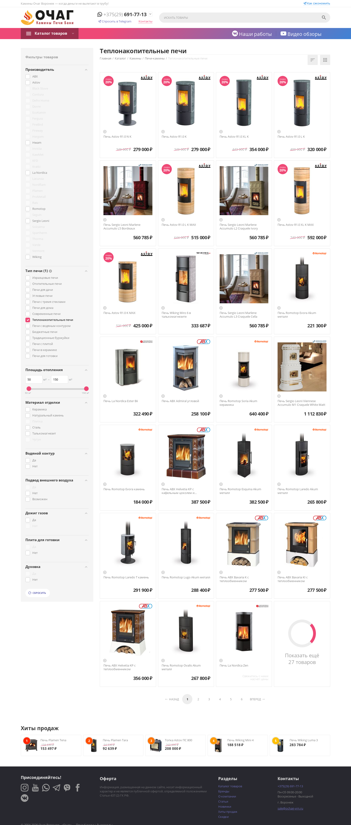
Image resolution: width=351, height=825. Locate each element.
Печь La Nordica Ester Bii (120, 401)
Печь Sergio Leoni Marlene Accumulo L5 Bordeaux (121, 226)
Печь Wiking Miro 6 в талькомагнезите (176, 314)
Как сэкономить (316, 3)
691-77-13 (122, 14)
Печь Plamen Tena (53, 740)
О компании (227, 796)
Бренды (223, 791)
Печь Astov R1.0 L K (291, 137)
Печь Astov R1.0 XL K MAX (296, 225)
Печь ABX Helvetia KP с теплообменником (119, 667)
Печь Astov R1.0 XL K (234, 137)
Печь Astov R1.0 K (174, 137)
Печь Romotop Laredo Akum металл (298, 491)
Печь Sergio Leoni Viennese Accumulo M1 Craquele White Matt (301, 402)
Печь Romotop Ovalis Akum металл (181, 667)
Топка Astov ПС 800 (178, 740)
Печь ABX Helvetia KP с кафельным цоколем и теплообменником (178, 491)
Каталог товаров (51, 33)
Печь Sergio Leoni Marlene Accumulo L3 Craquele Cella (238, 314)
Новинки (224, 806)
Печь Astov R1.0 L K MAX (179, 225)
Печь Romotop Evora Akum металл (297, 314)
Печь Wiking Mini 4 (240, 740)
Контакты (145, 21)
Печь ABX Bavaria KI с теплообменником (293, 579)
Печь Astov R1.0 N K (117, 137)
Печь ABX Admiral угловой (180, 401)
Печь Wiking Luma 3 (304, 740)
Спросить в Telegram (114, 21)
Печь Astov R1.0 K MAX (119, 313)
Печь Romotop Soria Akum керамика (238, 402)
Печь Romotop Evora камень (124, 489)
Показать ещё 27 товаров (302, 659)
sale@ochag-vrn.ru (290, 808)
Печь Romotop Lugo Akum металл (186, 577)
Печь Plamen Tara (115, 740)
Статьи (223, 801)
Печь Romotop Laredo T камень (126, 577)
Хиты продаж (227, 811)
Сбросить (37, 593)
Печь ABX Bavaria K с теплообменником (234, 579)
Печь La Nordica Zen (234, 665)
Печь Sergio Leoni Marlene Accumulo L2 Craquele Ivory (239, 226)
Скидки (223, 817)
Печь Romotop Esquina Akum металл (240, 491)
